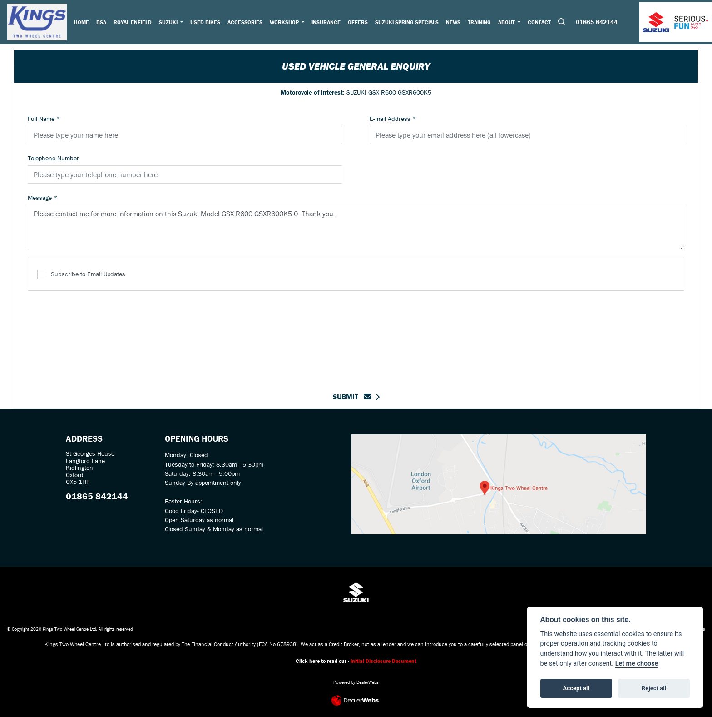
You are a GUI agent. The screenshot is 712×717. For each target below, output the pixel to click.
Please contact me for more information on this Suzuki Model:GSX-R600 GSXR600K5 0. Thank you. (356, 227)
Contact (541, 23)
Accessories (246, 23)
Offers (360, 23)
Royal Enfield (134, 23)
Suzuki (171, 23)
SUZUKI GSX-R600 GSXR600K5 (356, 92)
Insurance (328, 23)
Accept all (576, 688)
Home (83, 23)
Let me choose (636, 663)
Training (481, 23)
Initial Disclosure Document (383, 660)
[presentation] (356, 336)
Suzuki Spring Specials (409, 23)
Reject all (654, 688)
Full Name (44, 119)
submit (352, 396)
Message (42, 198)
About (509, 23)
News (455, 23)
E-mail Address (393, 119)
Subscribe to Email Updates (81, 274)
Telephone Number (53, 158)
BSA (103, 23)
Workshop (287, 23)
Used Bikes (207, 23)
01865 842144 (597, 23)
